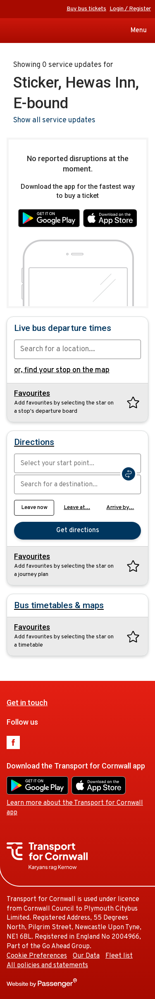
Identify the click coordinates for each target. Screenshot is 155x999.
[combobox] (77, 349)
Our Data (86, 956)
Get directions (77, 530)
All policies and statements (47, 965)
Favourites (32, 393)
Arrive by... (120, 507)
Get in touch (27, 702)
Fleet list (119, 956)
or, (62, 370)
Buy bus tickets (86, 8)
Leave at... (77, 507)
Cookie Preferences (37, 956)
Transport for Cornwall (9, 31)
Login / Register (130, 8)
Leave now (34, 507)
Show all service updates (54, 120)
